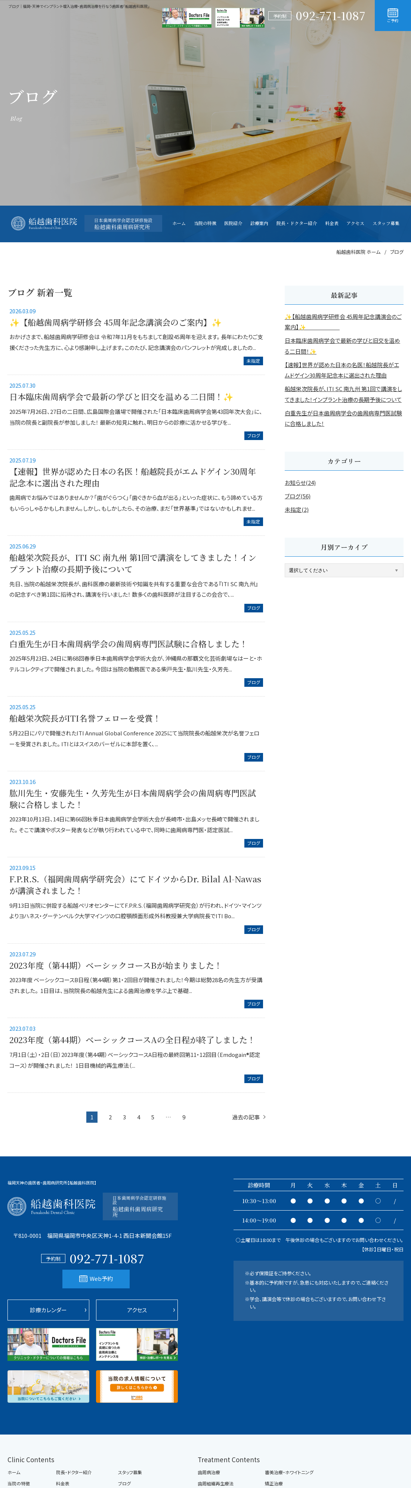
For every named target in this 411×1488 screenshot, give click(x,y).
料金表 (62, 1483)
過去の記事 (246, 1117)
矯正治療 (274, 1483)
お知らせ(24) (300, 482)
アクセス (137, 1310)
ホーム (13, 1472)
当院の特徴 (18, 1483)
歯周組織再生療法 (216, 1483)
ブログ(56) (297, 496)
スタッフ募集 (130, 1472)
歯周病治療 (209, 1472)
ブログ (253, 435)
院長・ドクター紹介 (74, 1472)
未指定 (253, 360)
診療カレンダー (48, 1310)
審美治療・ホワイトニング (289, 1472)
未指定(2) (297, 509)
